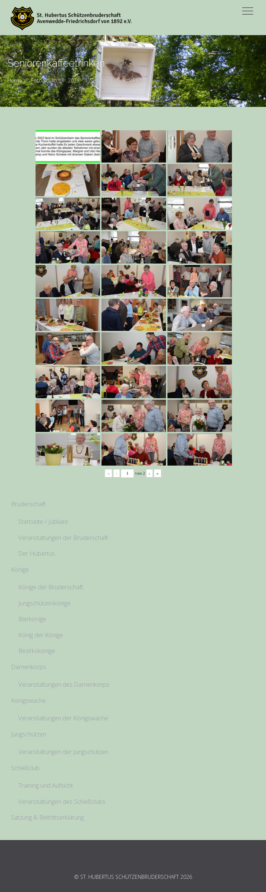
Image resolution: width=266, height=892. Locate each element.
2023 (74, 80)
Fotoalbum (44, 80)
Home (14, 80)
